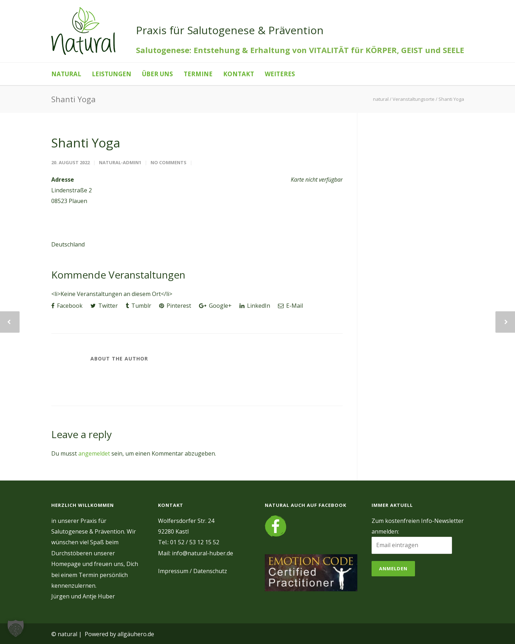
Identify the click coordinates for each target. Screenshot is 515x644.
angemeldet (94, 453)
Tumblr (138, 306)
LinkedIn (255, 306)
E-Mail (290, 306)
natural (66, 74)
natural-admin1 (120, 162)
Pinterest (175, 306)
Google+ (215, 306)
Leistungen (111, 74)
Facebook (67, 306)
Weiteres (280, 74)
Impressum (173, 571)
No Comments (168, 162)
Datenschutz (210, 571)
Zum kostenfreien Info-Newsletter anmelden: (418, 526)
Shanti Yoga (85, 142)
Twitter (104, 306)
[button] (15, 628)
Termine (198, 74)
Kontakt (238, 74)
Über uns (157, 74)
